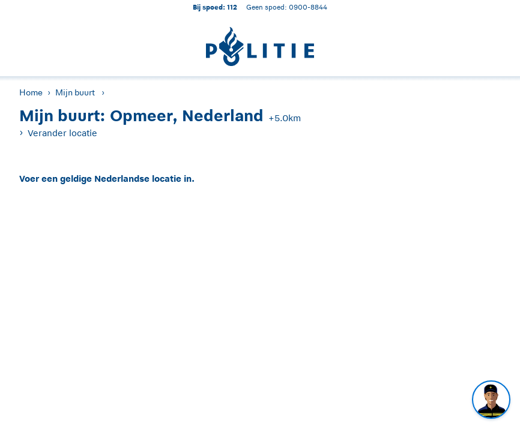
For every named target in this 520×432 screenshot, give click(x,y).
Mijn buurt (75, 92)
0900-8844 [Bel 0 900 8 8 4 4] (308, 6)
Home (31, 92)
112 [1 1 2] (232, 6)
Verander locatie (62, 133)
